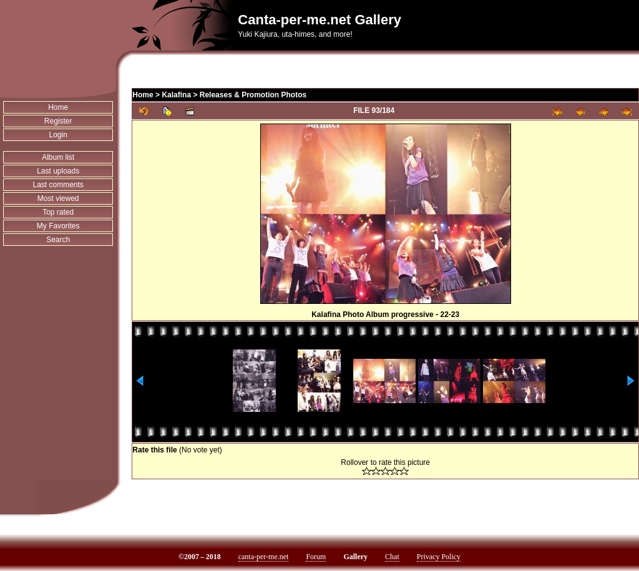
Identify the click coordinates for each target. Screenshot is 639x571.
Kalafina (176, 94)
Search (58, 239)
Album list (58, 157)
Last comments (57, 184)
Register (58, 121)
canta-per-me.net (263, 556)
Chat (392, 556)
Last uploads (58, 171)
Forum (316, 556)
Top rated (58, 212)
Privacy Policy (439, 556)
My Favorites (58, 226)
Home (58, 107)
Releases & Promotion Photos (253, 94)
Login (58, 134)
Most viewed (58, 198)
